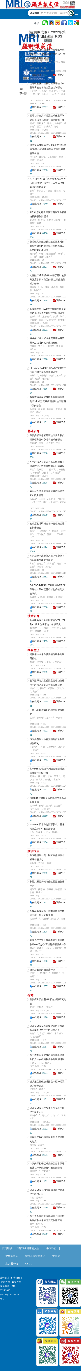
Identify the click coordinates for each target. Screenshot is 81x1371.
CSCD (28, 1263)
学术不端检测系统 (35, 1255)
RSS (58, 36)
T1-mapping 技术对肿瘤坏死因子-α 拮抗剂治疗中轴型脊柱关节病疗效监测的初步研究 (48, 182)
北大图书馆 (11, 1263)
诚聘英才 (4, 1277)
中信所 (56, 1255)
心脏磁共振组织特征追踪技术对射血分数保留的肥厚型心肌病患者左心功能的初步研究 (47, 245)
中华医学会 (11, 1255)
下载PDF (60, 74)
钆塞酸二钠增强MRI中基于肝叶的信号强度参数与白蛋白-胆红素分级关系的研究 (48, 279)
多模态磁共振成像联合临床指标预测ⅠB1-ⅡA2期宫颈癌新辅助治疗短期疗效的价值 (48, 401)
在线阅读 (36, 74)
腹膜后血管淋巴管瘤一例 (42, 969)
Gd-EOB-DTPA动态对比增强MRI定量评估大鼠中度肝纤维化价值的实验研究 (48, 589)
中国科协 (51, 1248)
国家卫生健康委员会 (28, 1248)
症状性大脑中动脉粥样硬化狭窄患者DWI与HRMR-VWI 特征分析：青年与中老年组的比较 (47, 53)
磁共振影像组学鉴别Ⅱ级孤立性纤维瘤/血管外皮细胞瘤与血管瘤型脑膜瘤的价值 (48, 149)
